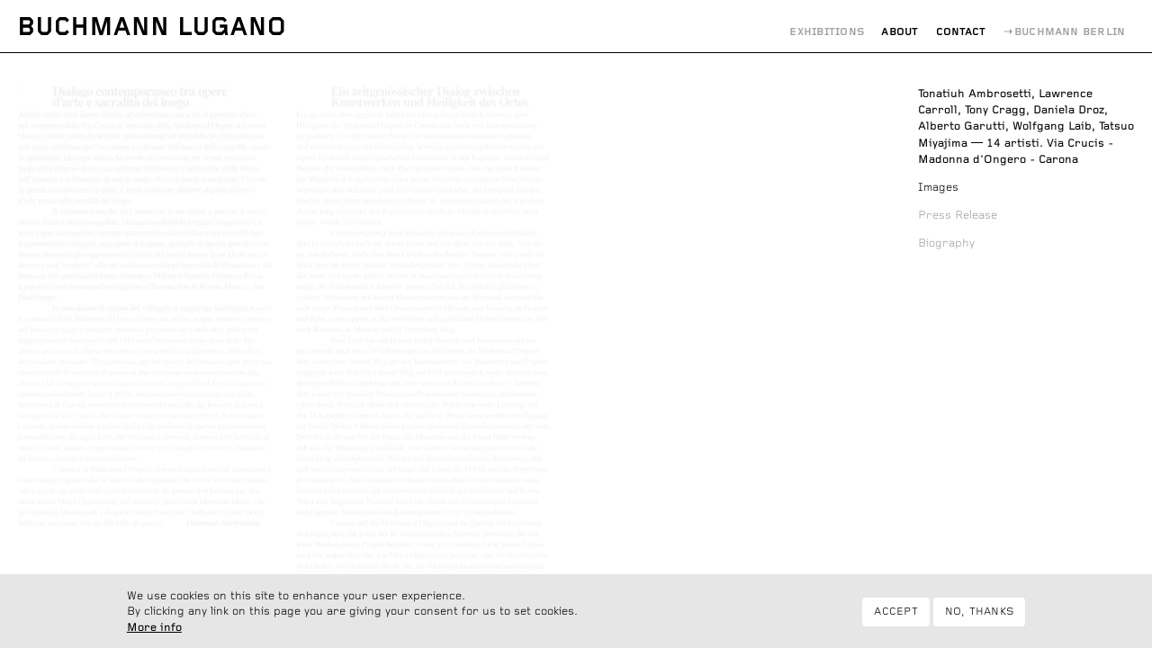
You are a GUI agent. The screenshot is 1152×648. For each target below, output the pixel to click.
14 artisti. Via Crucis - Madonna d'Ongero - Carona (1026, 126)
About (899, 32)
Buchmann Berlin (1070, 32)
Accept (895, 617)
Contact (961, 32)
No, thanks (979, 617)
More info (154, 633)
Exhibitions (826, 32)
